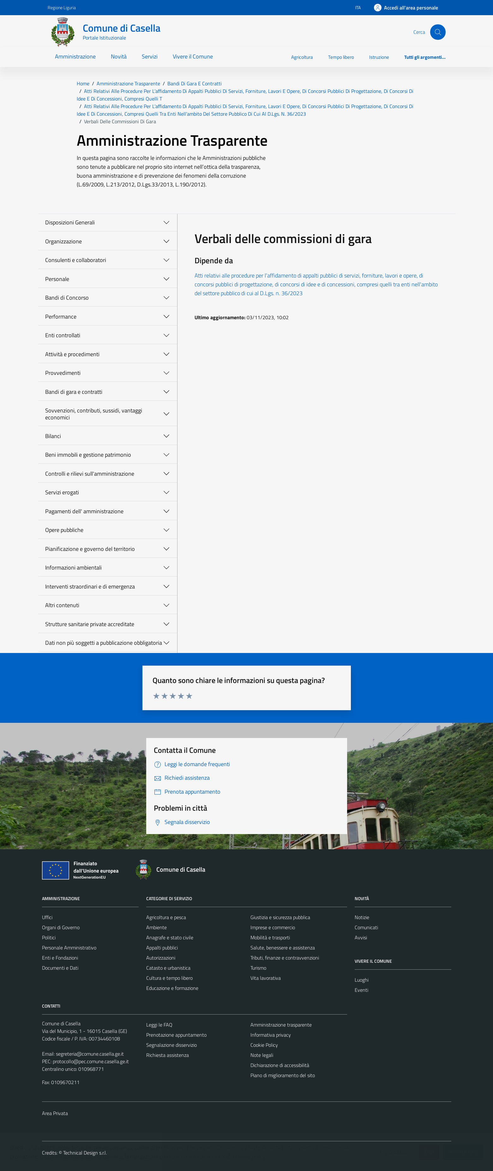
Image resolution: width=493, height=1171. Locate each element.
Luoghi (362, 980)
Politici (49, 937)
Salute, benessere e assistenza (282, 947)
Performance (60, 316)
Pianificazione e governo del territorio (90, 549)
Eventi (361, 990)
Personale (57, 279)
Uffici (47, 917)
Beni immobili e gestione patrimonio (88, 454)
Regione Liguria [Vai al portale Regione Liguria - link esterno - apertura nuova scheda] (62, 7)
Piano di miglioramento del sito (282, 1075)
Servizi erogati (62, 492)
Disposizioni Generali (70, 222)
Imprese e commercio (272, 927)
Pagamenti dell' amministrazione (84, 511)
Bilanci (53, 436)
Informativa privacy (270, 1035)
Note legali (261, 1055)
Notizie (362, 917)
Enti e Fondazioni (60, 957)
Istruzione (379, 57)
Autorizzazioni (160, 957)
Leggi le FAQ (159, 1024)
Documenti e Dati (60, 968)
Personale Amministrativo (69, 947)
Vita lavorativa (265, 978)
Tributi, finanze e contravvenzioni (284, 957)
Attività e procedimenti (72, 354)
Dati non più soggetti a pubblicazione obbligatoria (103, 642)
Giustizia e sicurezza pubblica (280, 917)
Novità (119, 56)
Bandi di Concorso (67, 297)
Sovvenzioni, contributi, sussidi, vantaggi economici (93, 414)
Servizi (150, 56)
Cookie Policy (264, 1045)
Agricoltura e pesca (166, 917)
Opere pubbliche (64, 530)
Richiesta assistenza (167, 1055)
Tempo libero (341, 57)
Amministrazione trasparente (281, 1024)
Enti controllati (62, 335)
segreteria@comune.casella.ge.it (90, 1054)
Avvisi (361, 937)
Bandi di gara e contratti (73, 391)
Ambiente (156, 927)
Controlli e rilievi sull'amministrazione (89, 473)
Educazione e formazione (172, 988)
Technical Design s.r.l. (85, 1152)
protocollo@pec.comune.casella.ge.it (91, 1061)
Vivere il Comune (193, 56)
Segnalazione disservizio (171, 1045)
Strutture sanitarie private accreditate (89, 624)
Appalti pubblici (162, 947)
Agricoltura (302, 57)
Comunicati (366, 927)
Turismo (258, 968)
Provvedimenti (63, 373)
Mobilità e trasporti (270, 937)
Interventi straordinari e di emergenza (90, 586)
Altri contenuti (62, 605)
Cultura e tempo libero (169, 978)
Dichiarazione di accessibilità (279, 1065)
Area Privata (55, 1113)
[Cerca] (437, 32)
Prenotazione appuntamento (176, 1035)
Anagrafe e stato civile (169, 937)
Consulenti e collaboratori (75, 260)
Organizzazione (63, 241)
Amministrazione (75, 56)
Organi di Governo (61, 927)
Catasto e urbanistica (168, 968)
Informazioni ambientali (73, 567)
